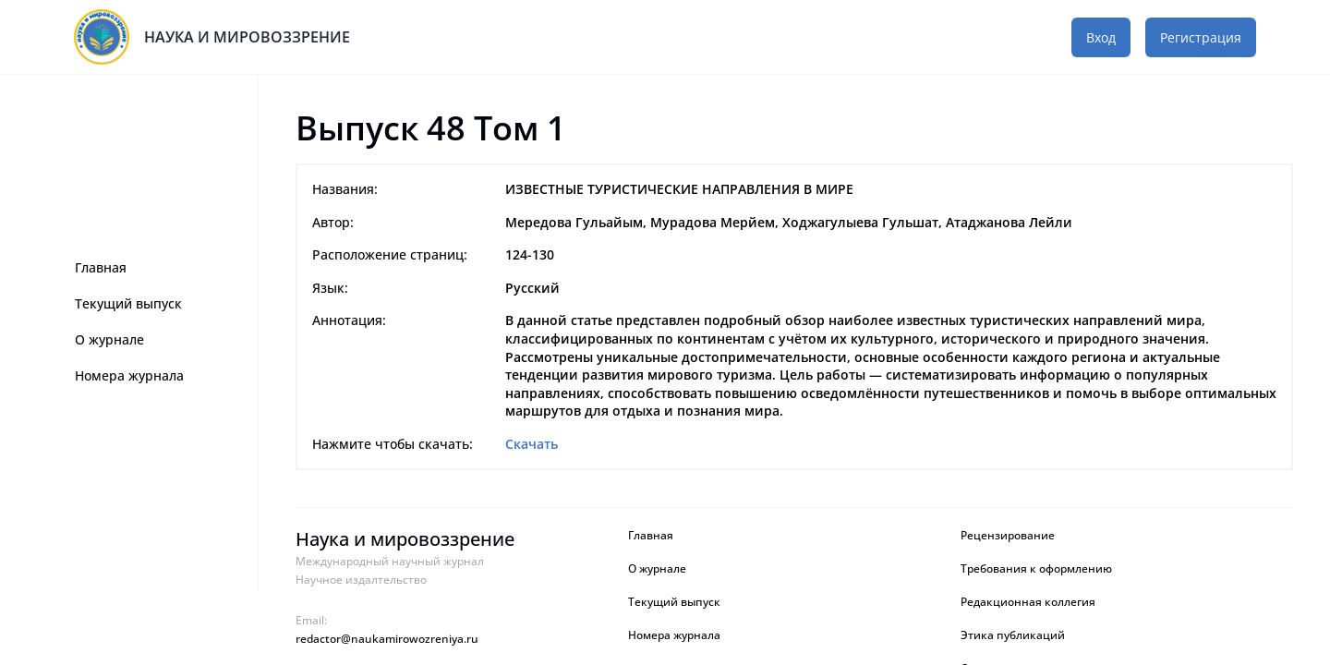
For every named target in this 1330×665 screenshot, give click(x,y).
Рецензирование (1009, 535)
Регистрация (1200, 37)
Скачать (531, 444)
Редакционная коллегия (1028, 602)
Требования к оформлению (1036, 568)
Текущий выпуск (128, 303)
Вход (1101, 37)
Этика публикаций (1013, 635)
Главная (101, 267)
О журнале (109, 339)
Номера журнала (129, 375)
